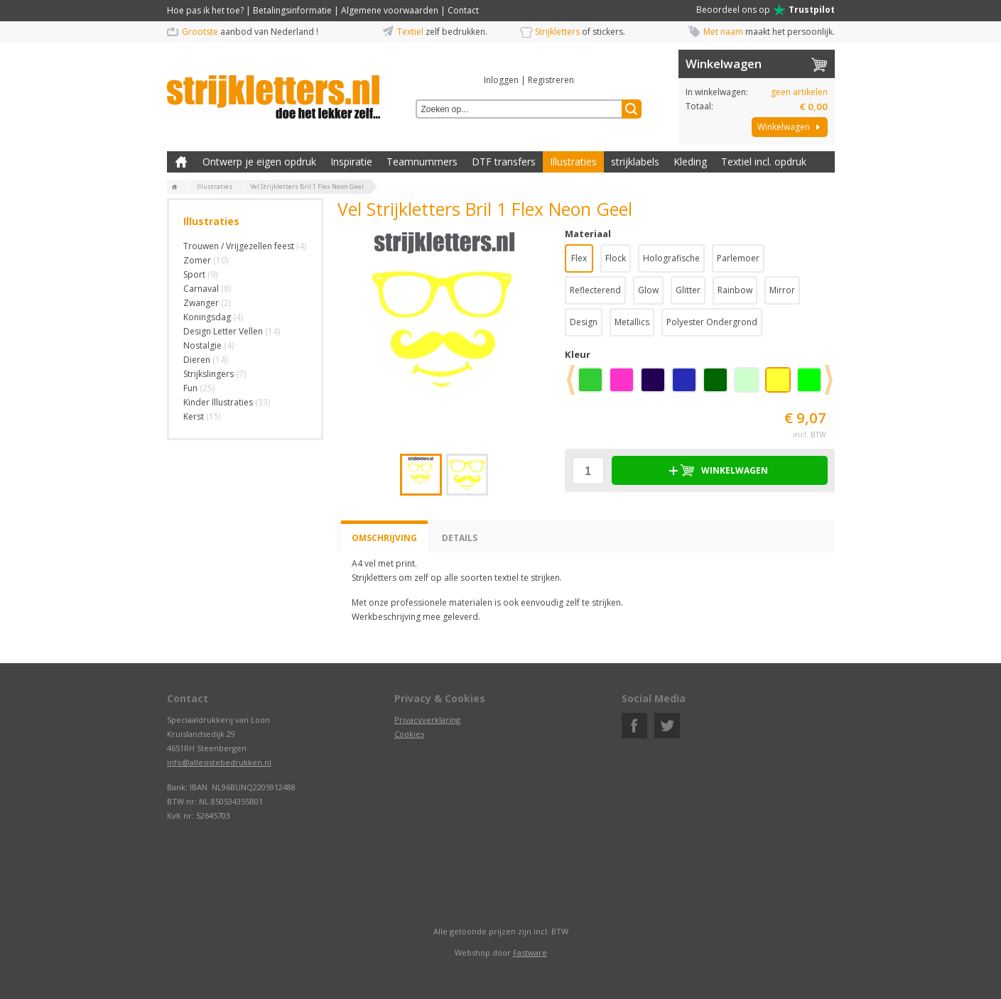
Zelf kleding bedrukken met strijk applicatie (181, 162)
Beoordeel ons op (765, 10)
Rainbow (735, 290)
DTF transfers (504, 161)
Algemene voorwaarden (389, 10)
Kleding (690, 161)
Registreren (551, 80)
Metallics (632, 322)
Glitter (688, 290)
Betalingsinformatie (292, 10)
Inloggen (501, 80)
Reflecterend (595, 290)
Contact (463, 10)
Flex (579, 258)
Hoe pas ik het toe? (205, 10)
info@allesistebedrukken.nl (219, 762)
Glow (648, 290)
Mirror (782, 290)
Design (583, 322)
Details (459, 538)
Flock (615, 258)
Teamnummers (422, 161)
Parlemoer (738, 258)
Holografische (671, 258)
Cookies (409, 733)
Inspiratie (351, 161)
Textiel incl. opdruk (763, 161)
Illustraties (573, 161)
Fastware (530, 952)
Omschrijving (384, 538)
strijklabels (635, 161)
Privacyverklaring (427, 719)
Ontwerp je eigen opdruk (259, 161)
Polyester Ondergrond (711, 322)
